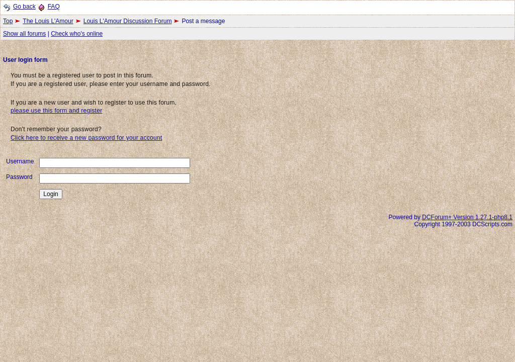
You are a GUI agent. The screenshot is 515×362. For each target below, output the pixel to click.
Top (8, 21)
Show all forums (24, 33)
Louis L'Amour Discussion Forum (127, 21)
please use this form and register (56, 110)
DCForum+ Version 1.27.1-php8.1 (467, 217)
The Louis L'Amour (48, 21)
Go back (24, 6)
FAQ (54, 6)
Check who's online (77, 33)
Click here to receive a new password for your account (86, 137)
